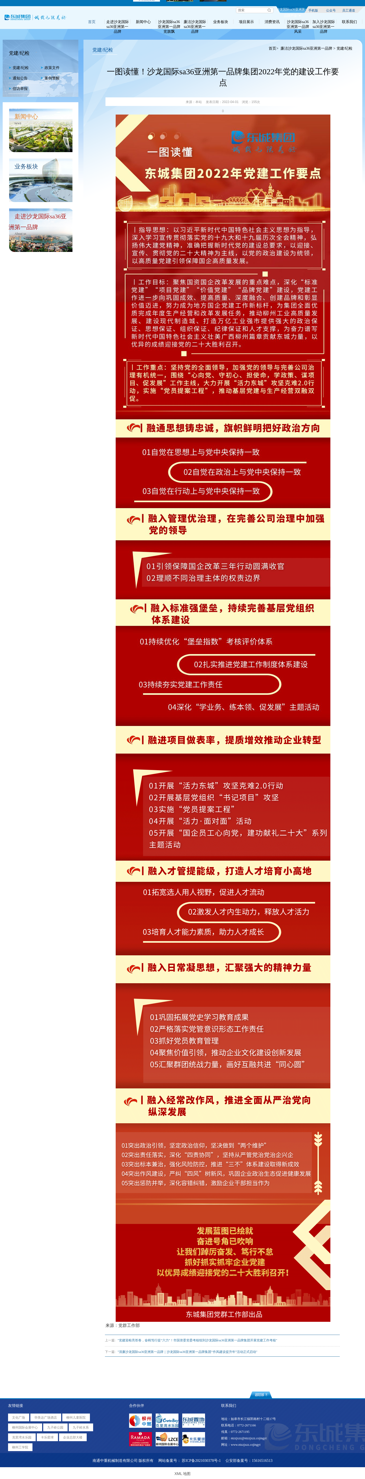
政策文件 (50, 68)
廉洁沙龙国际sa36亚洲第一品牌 (195, 22)
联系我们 (349, 22)
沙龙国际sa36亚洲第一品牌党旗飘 (169, 22)
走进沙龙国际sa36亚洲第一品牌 (117, 22)
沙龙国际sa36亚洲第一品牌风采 (298, 22)
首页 (92, 22)
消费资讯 (272, 22)
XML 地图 (182, 1473)
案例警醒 (50, 78)
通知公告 (18, 78)
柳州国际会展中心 (25, 1427)
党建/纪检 (19, 68)
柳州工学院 (20, 1447)
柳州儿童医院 (76, 1417)
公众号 (331, 10)
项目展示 (246, 22)
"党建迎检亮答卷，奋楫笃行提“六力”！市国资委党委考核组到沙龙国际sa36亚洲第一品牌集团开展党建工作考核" (197, 1340)
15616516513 (262, 1461)
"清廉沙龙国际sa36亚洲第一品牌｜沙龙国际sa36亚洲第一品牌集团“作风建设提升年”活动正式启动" (187, 1352)
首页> (273, 48)
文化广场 (18, 1417)
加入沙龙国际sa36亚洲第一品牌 (323, 22)
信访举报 (18, 89)
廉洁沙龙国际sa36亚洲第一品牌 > (307, 48)
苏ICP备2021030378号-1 (201, 1461)
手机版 (313, 10)
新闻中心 (143, 22)
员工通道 (348, 10)
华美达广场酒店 (45, 1417)
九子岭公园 (55, 1427)
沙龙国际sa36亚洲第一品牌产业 (292, 10)
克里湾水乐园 (21, 1437)
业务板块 (220, 22)
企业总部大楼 (72, 1437)
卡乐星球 (47, 1437)
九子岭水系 (81, 1427)
